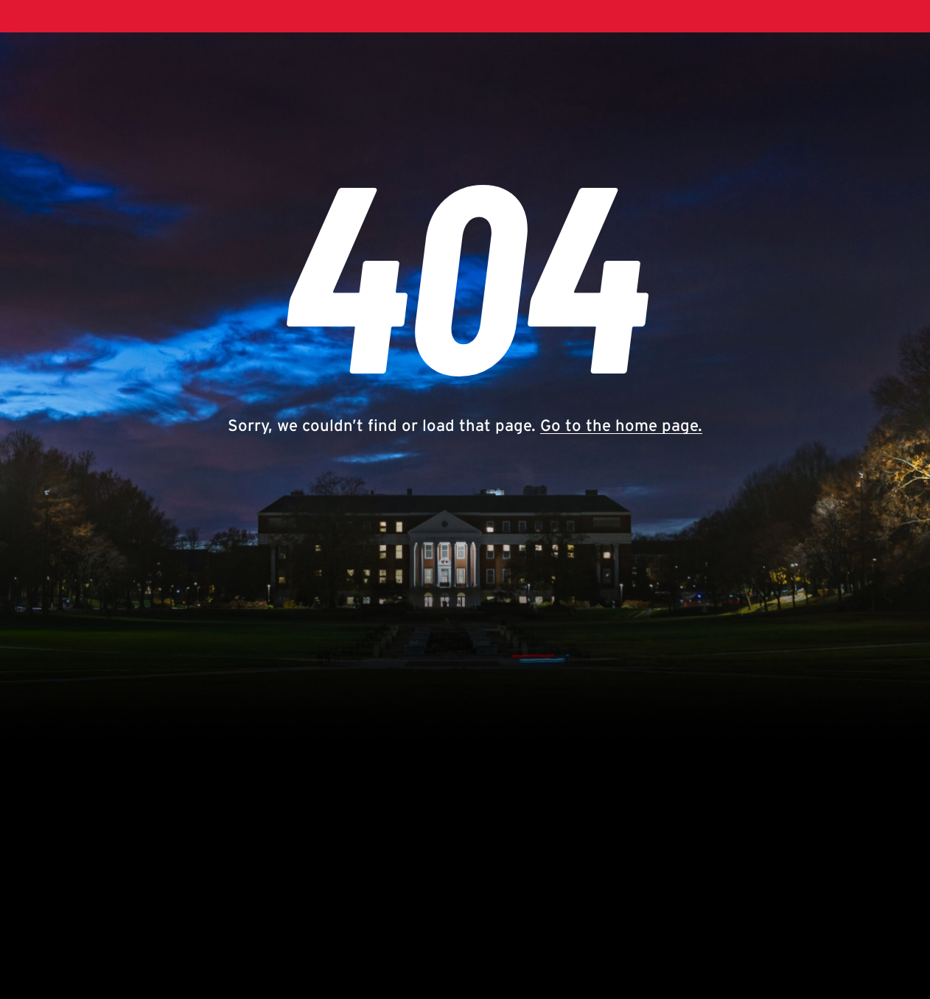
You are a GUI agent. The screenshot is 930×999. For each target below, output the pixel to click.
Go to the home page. (621, 425)
